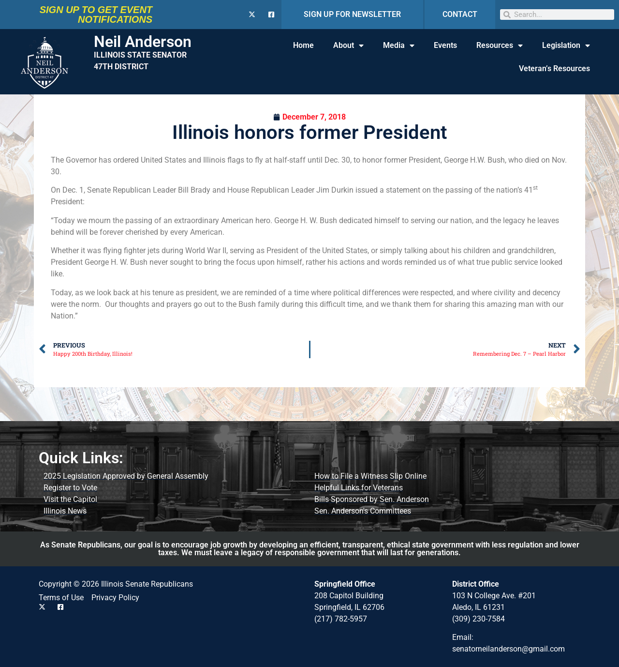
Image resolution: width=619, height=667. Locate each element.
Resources (499, 45)
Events (445, 45)
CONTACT (459, 14)
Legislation (566, 45)
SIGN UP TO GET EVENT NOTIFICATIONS (96, 14)
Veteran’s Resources (554, 68)
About (348, 45)
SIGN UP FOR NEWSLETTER (352, 14)
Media (398, 45)
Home (303, 45)
